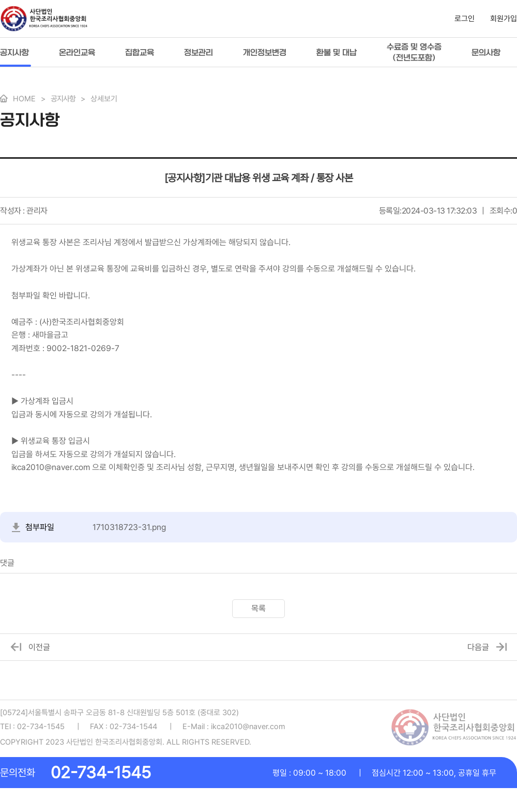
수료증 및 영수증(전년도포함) (414, 52)
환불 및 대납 (336, 52)
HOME (24, 98)
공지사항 (14, 52)
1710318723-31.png (129, 527)
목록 (258, 608)
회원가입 (503, 18)
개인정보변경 (264, 52)
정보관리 (198, 52)
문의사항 (486, 52)
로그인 (464, 18)
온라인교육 (77, 52)
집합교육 (139, 52)
